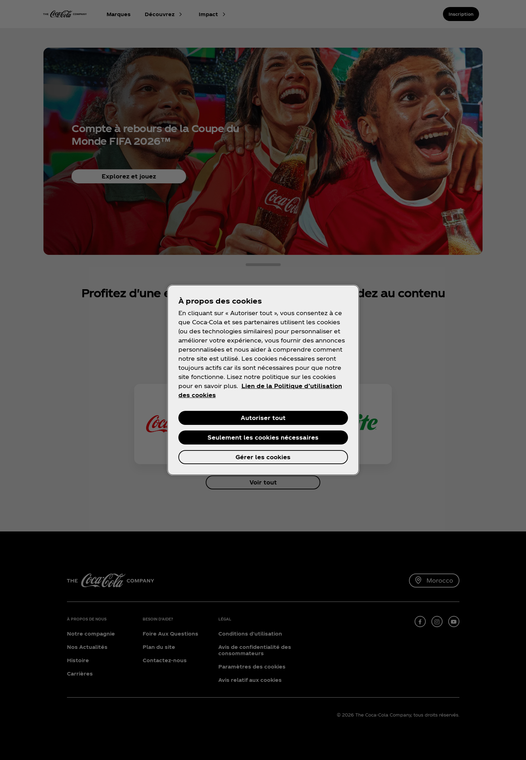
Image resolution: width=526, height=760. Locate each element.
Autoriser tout (263, 417)
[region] (263, 380)
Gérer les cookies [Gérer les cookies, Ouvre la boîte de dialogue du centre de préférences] (263, 457)
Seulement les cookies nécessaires (263, 437)
